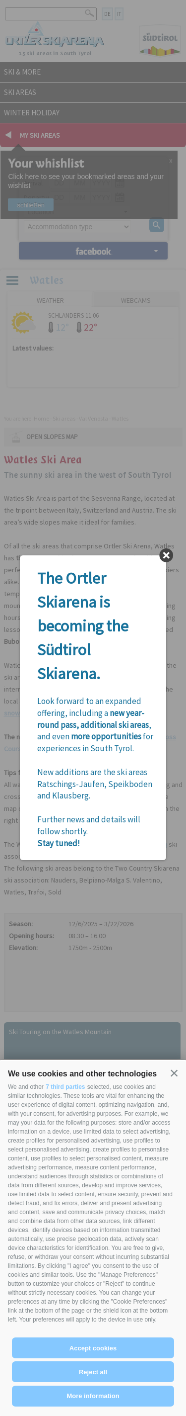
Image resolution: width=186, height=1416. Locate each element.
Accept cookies (93, 1348)
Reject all (93, 1372)
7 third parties (65, 1086)
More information (92, 1396)
